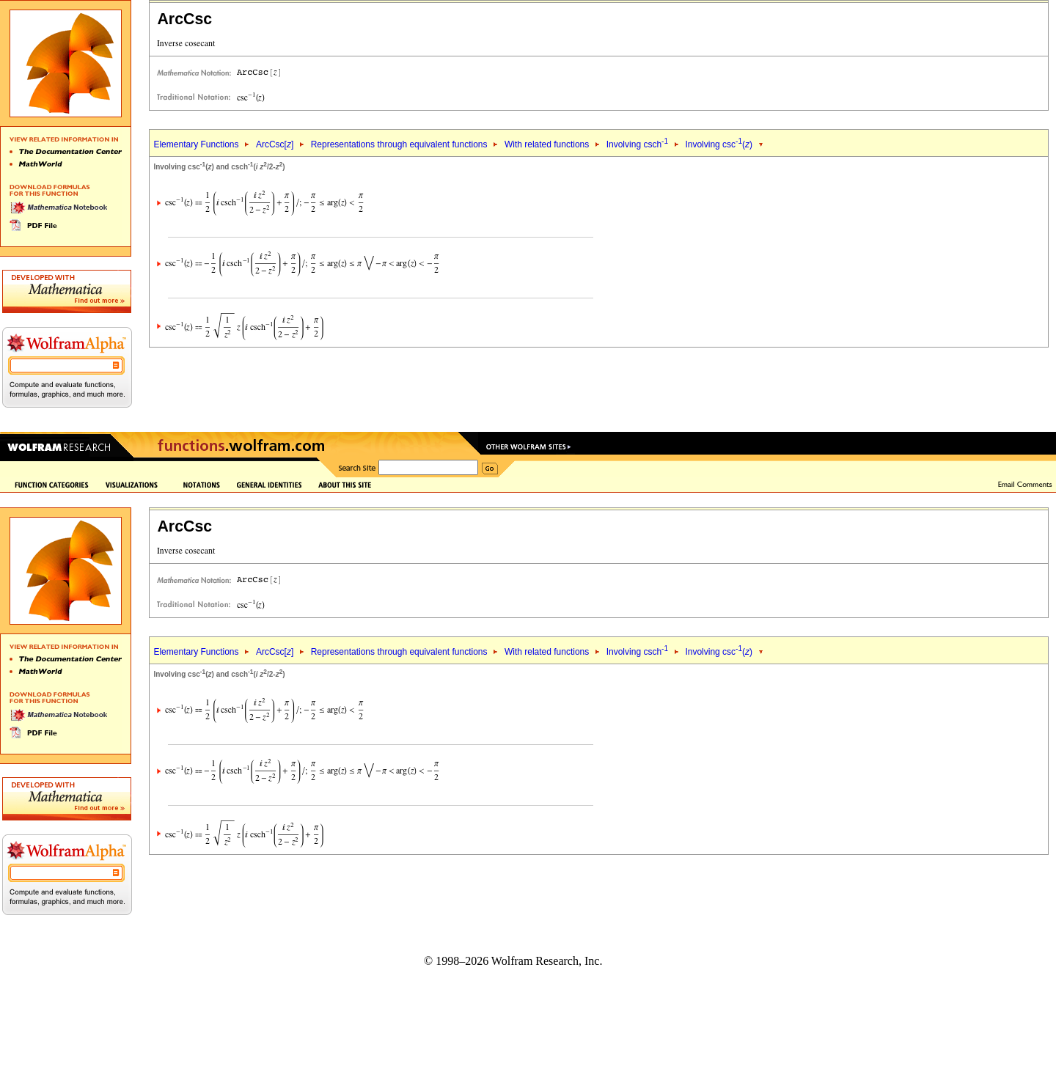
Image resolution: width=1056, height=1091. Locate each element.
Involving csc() (718, 144)
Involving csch (637, 144)
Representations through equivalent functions (399, 144)
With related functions (547, 144)
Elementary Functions (195, 144)
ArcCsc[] (274, 144)
